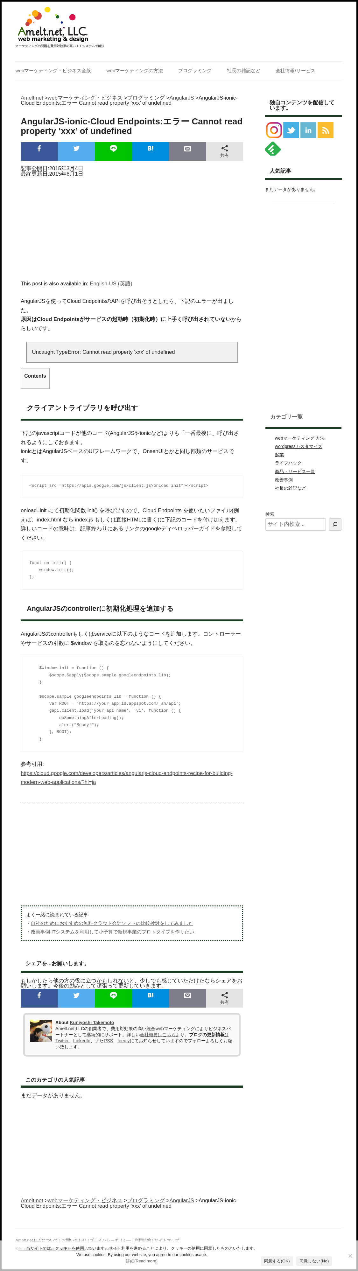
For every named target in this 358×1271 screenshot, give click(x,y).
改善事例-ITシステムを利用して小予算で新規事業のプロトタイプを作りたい (112, 931)
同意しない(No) (314, 1261)
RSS (108, 1040)
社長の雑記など (243, 70)
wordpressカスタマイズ (298, 446)
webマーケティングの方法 (134, 70)
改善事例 (284, 479)
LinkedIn (81, 1040)
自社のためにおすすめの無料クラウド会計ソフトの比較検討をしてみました (112, 923)
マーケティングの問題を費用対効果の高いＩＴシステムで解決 (59, 46)
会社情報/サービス (295, 70)
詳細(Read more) (142, 1261)
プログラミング (195, 70)
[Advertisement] (132, 226)
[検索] (335, 524)
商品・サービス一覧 (295, 471)
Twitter (62, 1040)
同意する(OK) (277, 1261)
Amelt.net (32, 98)
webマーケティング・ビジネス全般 (53, 70)
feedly (123, 1040)
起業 (279, 454)
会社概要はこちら (158, 1034)
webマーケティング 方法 (300, 438)
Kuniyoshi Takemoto (92, 1022)
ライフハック (288, 462)
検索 (269, 514)
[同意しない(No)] (350, 1256)
